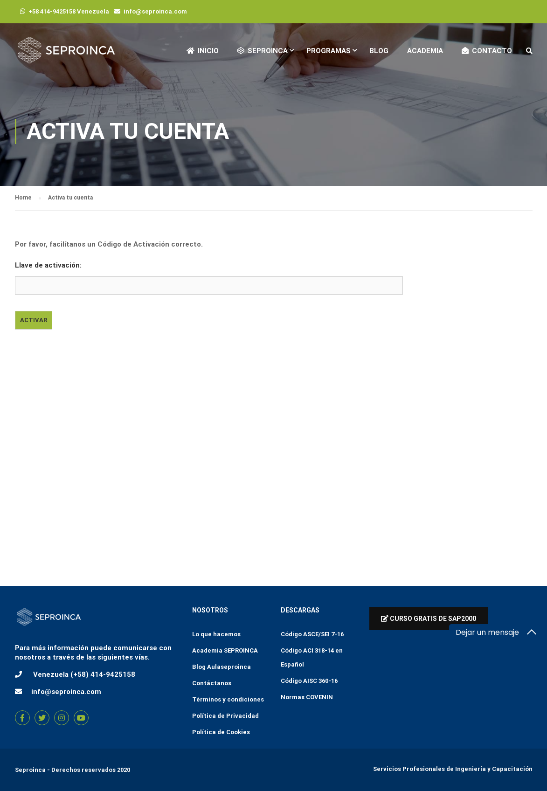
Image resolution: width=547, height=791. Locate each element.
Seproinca (30, 769)
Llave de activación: (48, 265)
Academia (425, 51)
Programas (328, 51)
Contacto (487, 50)
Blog (378, 51)
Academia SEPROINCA (225, 650)
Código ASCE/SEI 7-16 (312, 634)
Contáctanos (211, 683)
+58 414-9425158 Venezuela (68, 11)
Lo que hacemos (216, 634)
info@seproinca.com (155, 11)
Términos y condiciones (228, 699)
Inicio (203, 50)
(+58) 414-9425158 (102, 674)
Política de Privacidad (225, 715)
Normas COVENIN (307, 697)
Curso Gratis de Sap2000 (428, 618)
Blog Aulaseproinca (221, 666)
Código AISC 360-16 (309, 680)
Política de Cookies (221, 732)
